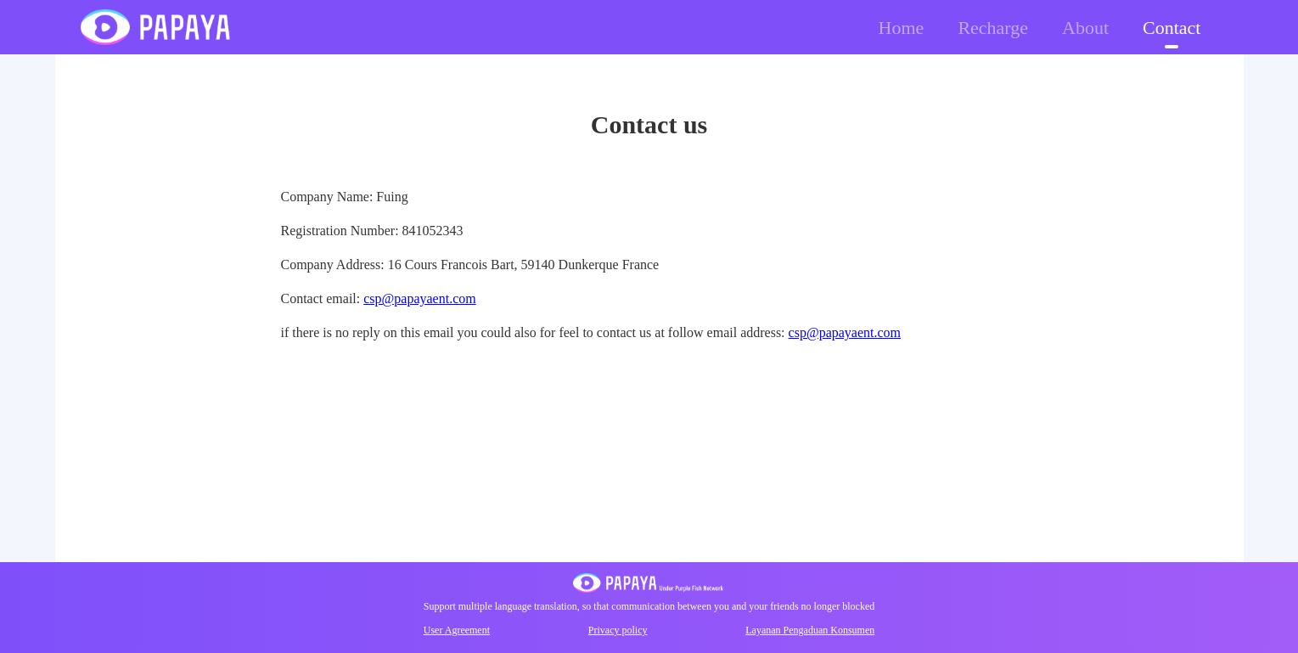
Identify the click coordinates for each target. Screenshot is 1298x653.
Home (901, 27)
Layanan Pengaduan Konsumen (809, 630)
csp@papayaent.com (419, 298)
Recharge (993, 27)
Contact (1171, 27)
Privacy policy (618, 630)
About (1085, 27)
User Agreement (457, 630)
